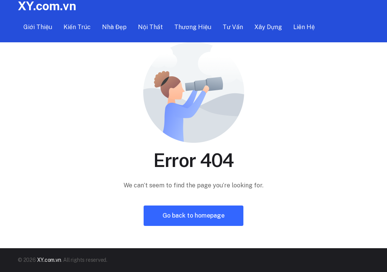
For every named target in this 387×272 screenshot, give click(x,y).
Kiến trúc (77, 27)
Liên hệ (304, 27)
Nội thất (150, 27)
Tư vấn (233, 27)
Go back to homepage (193, 215)
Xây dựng (268, 27)
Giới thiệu (37, 27)
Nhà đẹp (114, 27)
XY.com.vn (49, 260)
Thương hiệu (192, 27)
